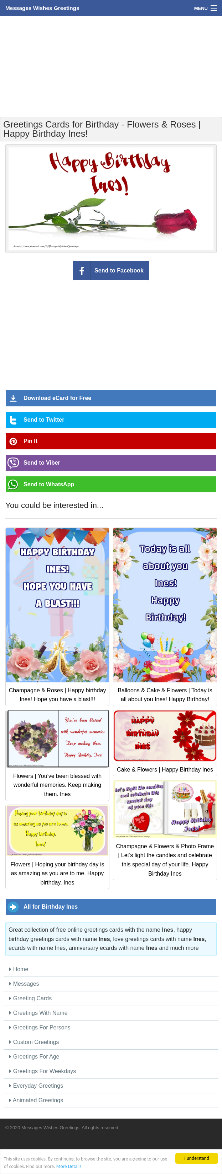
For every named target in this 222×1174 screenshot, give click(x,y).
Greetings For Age (34, 1057)
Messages (24, 984)
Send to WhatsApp (49, 484)
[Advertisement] (111, 65)
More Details (69, 1166)
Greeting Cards (30, 998)
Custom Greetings (34, 1042)
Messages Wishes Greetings (42, 8)
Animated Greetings (36, 1100)
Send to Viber (42, 463)
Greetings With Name (38, 1013)
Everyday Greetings (36, 1086)
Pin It (30, 441)
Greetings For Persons (39, 1027)
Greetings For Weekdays (42, 1071)
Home (18, 969)
